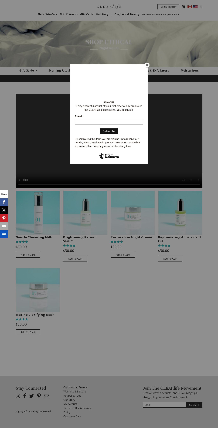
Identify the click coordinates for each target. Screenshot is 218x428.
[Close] (147, 65)
